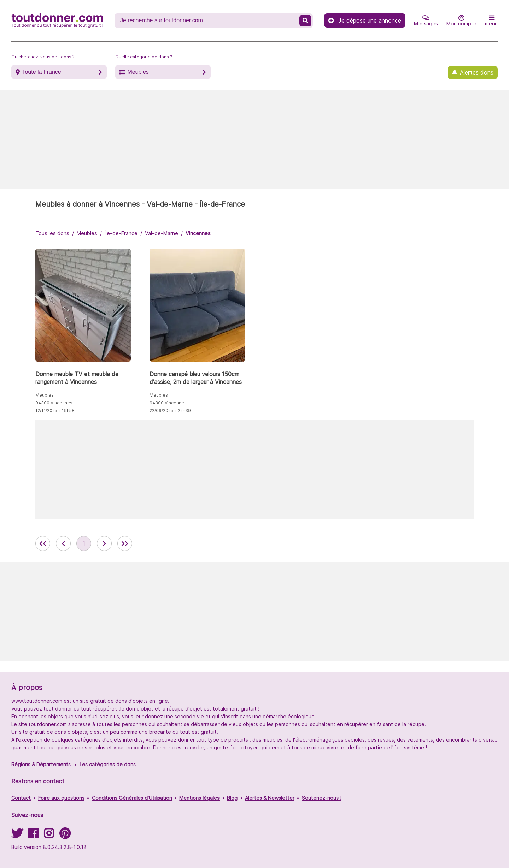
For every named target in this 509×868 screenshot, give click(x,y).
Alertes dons (476, 72)
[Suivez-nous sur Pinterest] (64, 836)
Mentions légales (199, 798)
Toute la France (41, 72)
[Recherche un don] (207, 20)
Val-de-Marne (161, 233)
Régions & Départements (41, 764)
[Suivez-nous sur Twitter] (17, 836)
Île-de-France (121, 233)
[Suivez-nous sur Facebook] (33, 836)
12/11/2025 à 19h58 (55, 410)
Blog (232, 798)
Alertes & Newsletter (269, 798)
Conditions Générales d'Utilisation (132, 798)
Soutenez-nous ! (321, 798)
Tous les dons (52, 233)
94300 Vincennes (53, 402)
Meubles (137, 72)
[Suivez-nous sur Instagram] (49, 836)
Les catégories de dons (108, 764)
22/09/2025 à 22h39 (170, 410)
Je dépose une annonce (364, 20)
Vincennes (198, 233)
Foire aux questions (61, 798)
